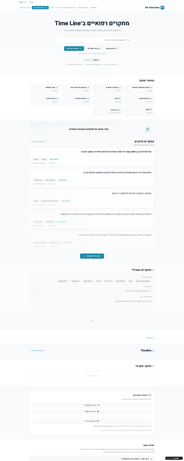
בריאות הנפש (62, 302)
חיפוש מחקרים (82, 8)
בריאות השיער (87, 302)
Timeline (93, 8)
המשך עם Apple (92, 433)
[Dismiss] (181, 458)
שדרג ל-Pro (56, 8)
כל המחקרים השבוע (37, 163)
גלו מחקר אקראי (92, 397)
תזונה (130, 302)
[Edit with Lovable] (172, 458)
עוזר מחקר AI (69, 8)
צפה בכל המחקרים (92, 277)
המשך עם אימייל (92, 442)
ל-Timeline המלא (37, 372)
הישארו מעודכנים (40, 8)
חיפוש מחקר (112, 48)
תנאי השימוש (97, 447)
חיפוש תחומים (147, 307)
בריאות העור (75, 302)
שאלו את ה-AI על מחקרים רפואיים (49, 138)
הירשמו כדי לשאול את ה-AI (49, 143)
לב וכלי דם (108, 302)
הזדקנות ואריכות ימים (143, 302)
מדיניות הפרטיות (107, 447)
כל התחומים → (149, 359)
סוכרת (98, 302)
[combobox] (92, 40)
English (31, 2)
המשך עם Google (92, 426)
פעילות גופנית (120, 302)
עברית (24, 2)
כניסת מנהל (25, 8)
